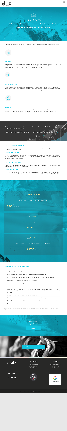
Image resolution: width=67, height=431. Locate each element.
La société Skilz (55, 366)
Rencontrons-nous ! (33, 328)
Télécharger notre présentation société (33, 346)
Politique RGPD (44, 391)
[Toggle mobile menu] (64, 2)
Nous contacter (55, 369)
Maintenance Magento (55, 364)
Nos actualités (55, 367)
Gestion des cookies (38, 391)
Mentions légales (32, 391)
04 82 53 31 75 (33, 367)
